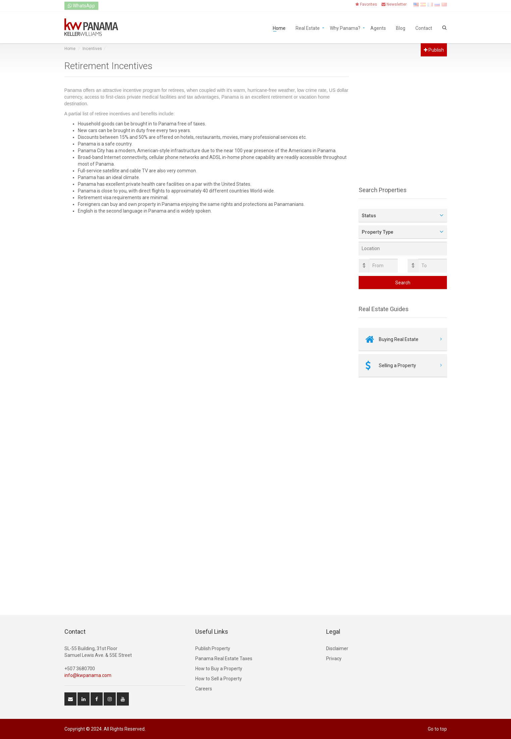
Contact (423, 27)
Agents (378, 27)
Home (279, 27)
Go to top (437, 729)
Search (402, 282)
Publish (434, 50)
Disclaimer (337, 648)
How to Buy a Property (218, 668)
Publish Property (212, 648)
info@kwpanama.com (87, 675)
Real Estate (308, 27)
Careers (203, 688)
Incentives (92, 48)
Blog (400, 27)
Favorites (366, 4)
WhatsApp (81, 5)
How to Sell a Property (218, 678)
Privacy (334, 658)
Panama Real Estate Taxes (223, 658)
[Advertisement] (206, 275)
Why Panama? (345, 27)
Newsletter (394, 4)
